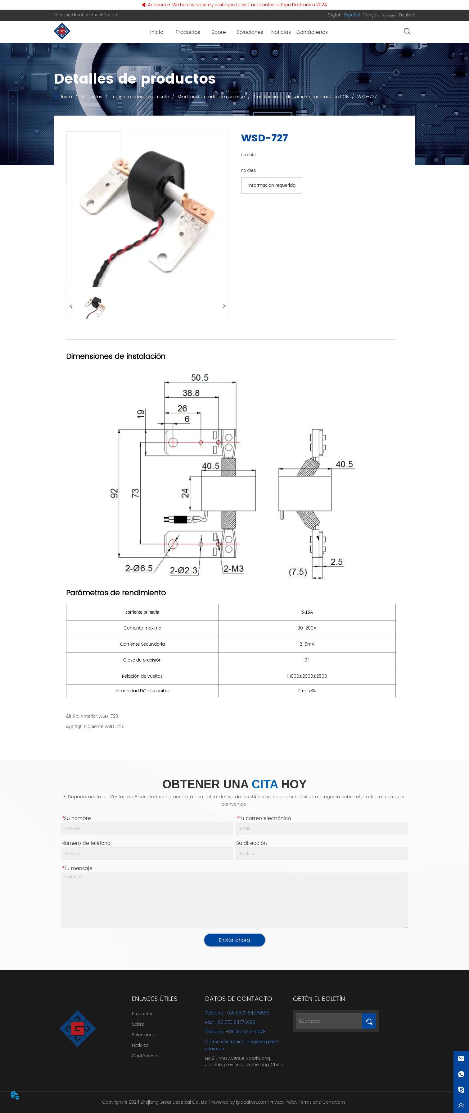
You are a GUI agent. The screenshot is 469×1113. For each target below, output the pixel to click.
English (334, 15)
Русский (389, 15)
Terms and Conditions (322, 1102)
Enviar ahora (234, 940)
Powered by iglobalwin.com (239, 1102)
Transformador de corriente (140, 96)
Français (371, 15)
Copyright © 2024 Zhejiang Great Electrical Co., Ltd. (155, 1102)
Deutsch (407, 15)
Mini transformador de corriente (211, 96)
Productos (91, 96)
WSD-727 (366, 96)
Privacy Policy (283, 1102)
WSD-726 (114, 726)
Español (352, 15)
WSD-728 (108, 716)
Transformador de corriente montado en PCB (301, 96)
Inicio (66, 96)
